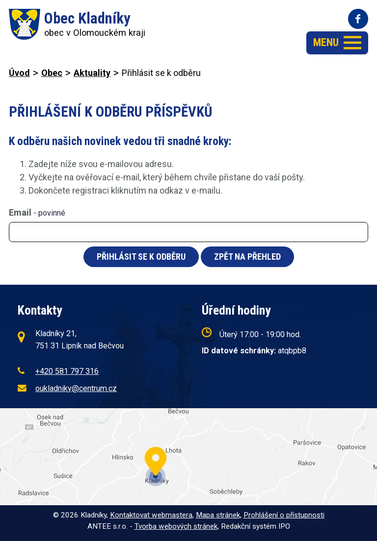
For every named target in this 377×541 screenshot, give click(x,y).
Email (37, 212)
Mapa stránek (218, 515)
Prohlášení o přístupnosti (283, 515)
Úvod (19, 73)
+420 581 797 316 (67, 371)
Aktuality (92, 73)
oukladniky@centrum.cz (76, 388)
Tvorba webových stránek (176, 526)
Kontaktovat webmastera (151, 515)
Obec (51, 73)
